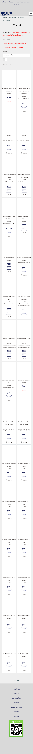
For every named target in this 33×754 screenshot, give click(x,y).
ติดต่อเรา (16, 716)
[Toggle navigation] (31, 13)
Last (18, 680)
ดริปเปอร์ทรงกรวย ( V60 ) (19, 32)
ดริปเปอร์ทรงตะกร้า (18, 35)
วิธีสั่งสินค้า (16, 694)
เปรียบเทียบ (10, 105)
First (15, 680)
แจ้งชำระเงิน (16, 703)
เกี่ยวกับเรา (16, 712)
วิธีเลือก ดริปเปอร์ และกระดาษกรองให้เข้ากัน (15, 43)
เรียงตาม (6, 51)
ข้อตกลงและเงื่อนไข (16, 698)
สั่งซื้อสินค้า (24, 108)
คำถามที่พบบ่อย (16, 689)
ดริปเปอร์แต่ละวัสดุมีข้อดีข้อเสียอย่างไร (13, 47)
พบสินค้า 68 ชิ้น (7, 65)
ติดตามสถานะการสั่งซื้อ (16, 707)
